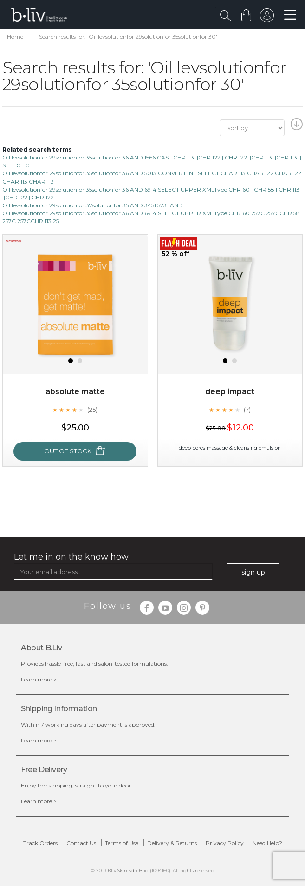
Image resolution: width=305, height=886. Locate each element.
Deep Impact (229, 391)
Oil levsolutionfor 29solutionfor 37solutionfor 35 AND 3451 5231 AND (92, 205)
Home (15, 36)
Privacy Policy (225, 843)
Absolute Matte (75, 391)
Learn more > (39, 679)
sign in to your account (266, 17)
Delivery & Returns (172, 843)
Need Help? (267, 843)
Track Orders (40, 843)
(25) (92, 409)
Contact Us (81, 843)
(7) (247, 409)
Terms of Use (121, 843)
